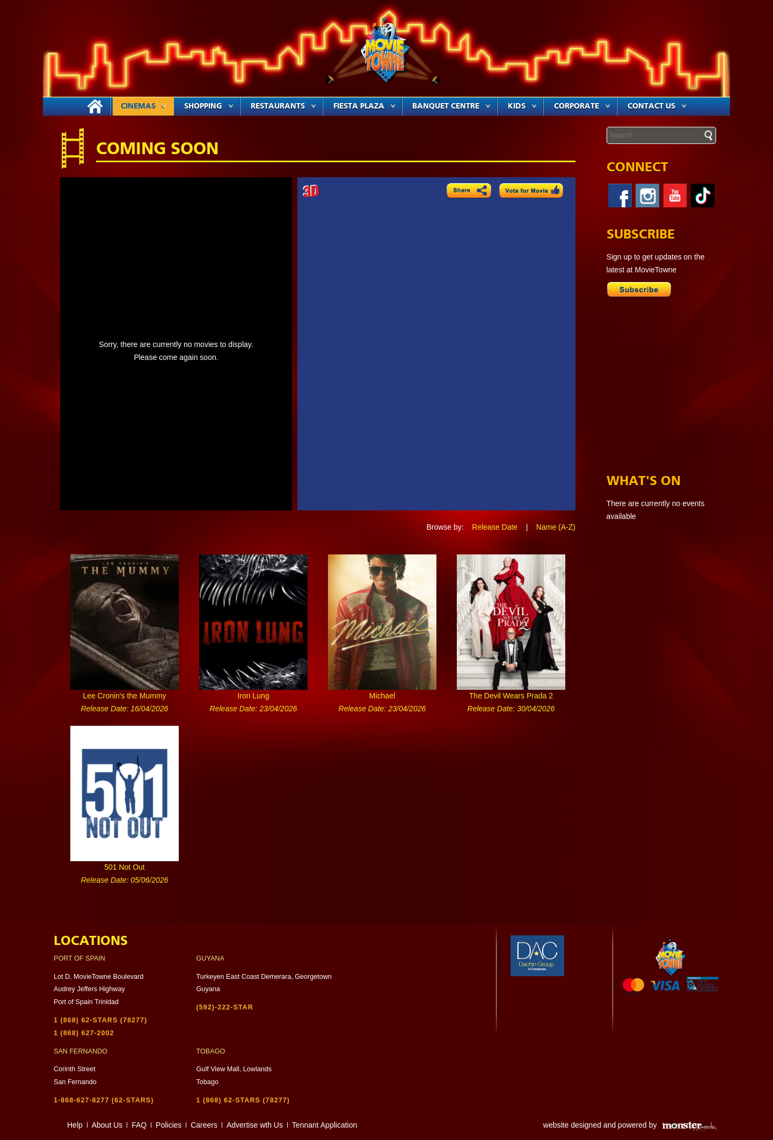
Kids (522, 106)
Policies (168, 1125)
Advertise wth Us (255, 1125)
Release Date (494, 527)
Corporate (582, 106)
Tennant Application (324, 1125)
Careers (204, 1125)
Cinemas (144, 106)
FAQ (139, 1125)
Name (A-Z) (555, 527)
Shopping (209, 106)
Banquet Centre (451, 106)
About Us (107, 1125)
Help (75, 1125)
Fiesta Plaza (364, 106)
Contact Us (657, 106)
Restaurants (283, 106)
